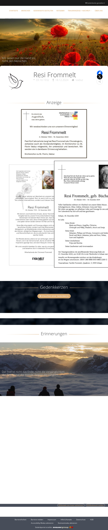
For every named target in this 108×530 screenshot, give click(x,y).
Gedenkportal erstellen (54, 527)
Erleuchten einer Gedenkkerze (54, 296)
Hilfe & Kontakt (66, 519)
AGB (91, 519)
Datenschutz (81, 519)
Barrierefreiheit (20, 519)
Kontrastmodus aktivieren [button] (67, 523)
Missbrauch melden (95, 505)
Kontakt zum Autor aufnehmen (71, 505)
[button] (100, 82)
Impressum (52, 519)
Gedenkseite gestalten (95, 3)
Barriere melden (37, 519)
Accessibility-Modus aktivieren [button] (42, 523)
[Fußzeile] (54, 521)
